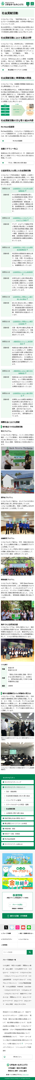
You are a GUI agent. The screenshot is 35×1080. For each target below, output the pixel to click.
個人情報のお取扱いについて (16, 1022)
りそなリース (14, 972)
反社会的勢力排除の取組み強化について (17, 1033)
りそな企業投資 (11, 986)
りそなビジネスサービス (12, 990)
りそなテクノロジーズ (11, 993)
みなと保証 (9, 1004)
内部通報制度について (10, 1036)
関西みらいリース (15, 997)
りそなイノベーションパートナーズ (15, 976)
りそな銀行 (6, 965)
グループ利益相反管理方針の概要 (20, 1029)
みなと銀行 (9, 969)
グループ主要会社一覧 (9, 960)
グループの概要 (6, 933)
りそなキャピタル (25, 972)
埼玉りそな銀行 (16, 965)
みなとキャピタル (20, 1004)
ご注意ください (23, 1015)
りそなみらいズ (26, 990)
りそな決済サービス (21, 969)
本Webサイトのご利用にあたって (13, 1012)
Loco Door (28, 986)
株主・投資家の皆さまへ (26, 933)
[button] (27, 5)
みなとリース (18, 1000)
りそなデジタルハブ (19, 979)
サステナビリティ (7, 939)
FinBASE (20, 986)
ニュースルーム (24, 939)
